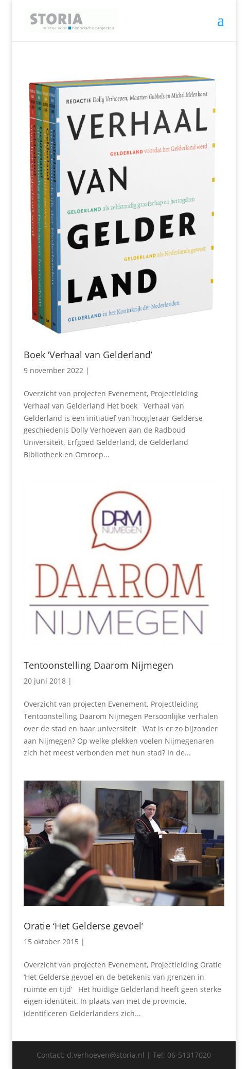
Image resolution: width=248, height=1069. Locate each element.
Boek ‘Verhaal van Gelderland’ (88, 354)
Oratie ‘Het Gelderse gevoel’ (83, 926)
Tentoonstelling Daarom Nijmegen (98, 665)
